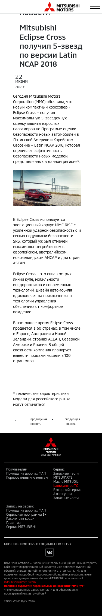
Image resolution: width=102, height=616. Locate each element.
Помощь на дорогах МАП (26, 473)
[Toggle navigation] (95, 6)
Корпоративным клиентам (27, 477)
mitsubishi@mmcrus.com (20, 582)
